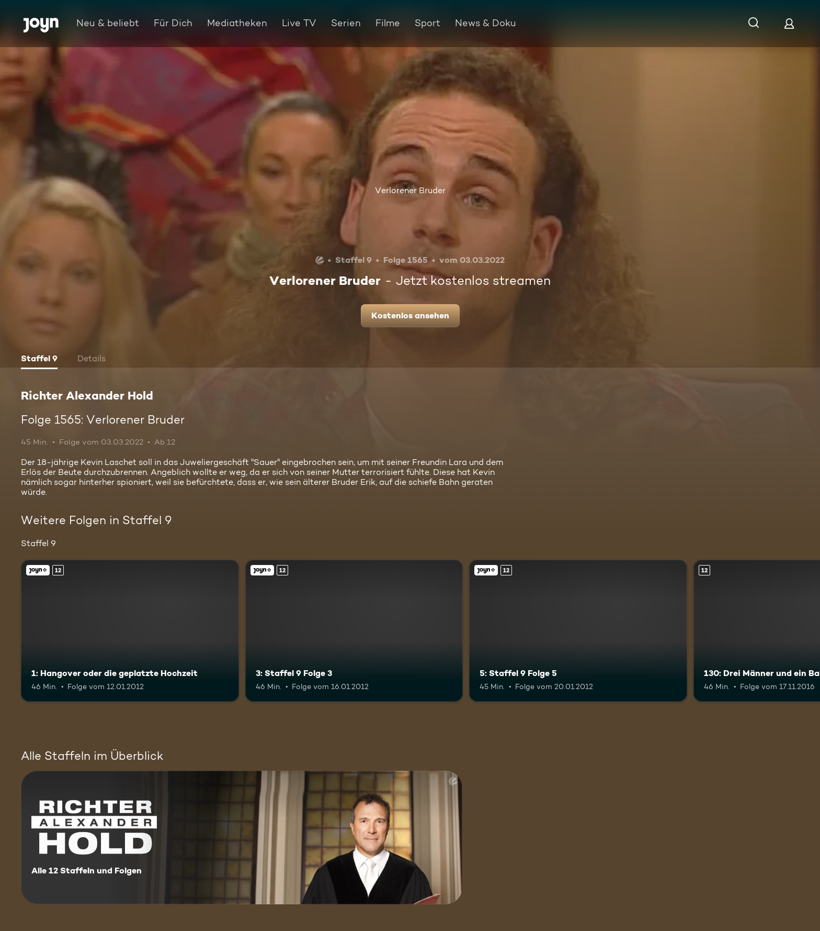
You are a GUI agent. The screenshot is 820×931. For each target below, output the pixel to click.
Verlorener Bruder (410, 190)
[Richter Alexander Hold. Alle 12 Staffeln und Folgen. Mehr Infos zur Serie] (241, 837)
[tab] (39, 359)
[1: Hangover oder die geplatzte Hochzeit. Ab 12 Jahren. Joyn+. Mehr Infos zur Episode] (130, 631)
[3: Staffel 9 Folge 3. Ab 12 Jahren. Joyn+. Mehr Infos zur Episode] (354, 631)
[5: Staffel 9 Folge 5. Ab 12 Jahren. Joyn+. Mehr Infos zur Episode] (578, 631)
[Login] (789, 23)
